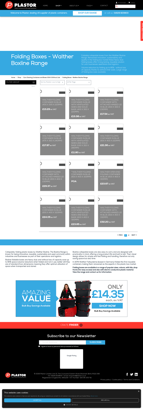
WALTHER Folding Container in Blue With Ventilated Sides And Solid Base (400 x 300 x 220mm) (80, 87)
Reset (33, 101)
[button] (125, 405)
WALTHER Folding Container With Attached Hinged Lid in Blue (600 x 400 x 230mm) (53, 190)
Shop (59, 6)
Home (45, 6)
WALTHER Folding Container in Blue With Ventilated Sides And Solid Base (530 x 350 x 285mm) (80, 139)
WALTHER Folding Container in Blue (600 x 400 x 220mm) (110, 136)
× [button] (138, 385)
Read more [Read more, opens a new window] (126, 396)
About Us (74, 6)
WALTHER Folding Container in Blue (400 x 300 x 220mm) (52, 84)
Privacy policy (105, 406)
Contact (104, 6)
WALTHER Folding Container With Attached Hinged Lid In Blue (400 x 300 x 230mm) (111, 86)
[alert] (125, 395)
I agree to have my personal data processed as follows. (58, 373)
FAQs (89, 6)
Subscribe (96, 369)
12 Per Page (79, 48)
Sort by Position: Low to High (53, 48)
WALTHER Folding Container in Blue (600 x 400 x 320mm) (52, 237)
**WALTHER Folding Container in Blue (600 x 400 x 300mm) (81, 187)
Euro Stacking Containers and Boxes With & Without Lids (41, 43)
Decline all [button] (132, 400)
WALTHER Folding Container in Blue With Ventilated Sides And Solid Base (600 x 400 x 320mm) (80, 241)
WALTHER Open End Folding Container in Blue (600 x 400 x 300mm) (110, 188)
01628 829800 (121, 13)
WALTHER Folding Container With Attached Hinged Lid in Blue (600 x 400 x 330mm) (111, 239)
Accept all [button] (118, 400)
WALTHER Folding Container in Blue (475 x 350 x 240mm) (52, 136)
